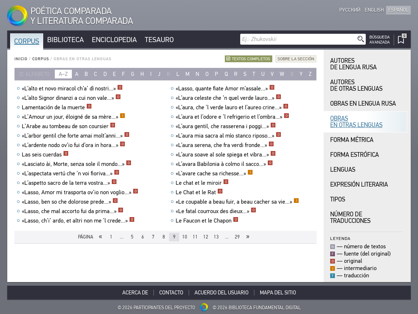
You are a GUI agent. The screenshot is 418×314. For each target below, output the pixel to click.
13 (216, 237)
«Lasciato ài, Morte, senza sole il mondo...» (76, 164)
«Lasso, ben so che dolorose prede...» (70, 202)
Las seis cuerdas (45, 154)
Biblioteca (65, 40)
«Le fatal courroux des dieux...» (216, 211)
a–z (63, 74)
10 (184, 237)
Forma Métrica (351, 140)
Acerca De (135, 292)
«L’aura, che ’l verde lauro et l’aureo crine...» (232, 107)
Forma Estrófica (354, 155)
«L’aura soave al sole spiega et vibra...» (226, 154)
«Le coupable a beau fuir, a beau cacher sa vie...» (237, 202)
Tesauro (159, 40)
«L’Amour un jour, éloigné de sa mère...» (73, 117)
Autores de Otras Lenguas (356, 85)
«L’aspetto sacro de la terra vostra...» (69, 183)
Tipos (337, 199)
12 (205, 237)
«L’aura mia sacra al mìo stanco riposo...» (228, 135)
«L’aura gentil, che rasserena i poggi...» (226, 126)
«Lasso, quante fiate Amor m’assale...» (225, 88)
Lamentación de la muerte (57, 107)
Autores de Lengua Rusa (353, 64)
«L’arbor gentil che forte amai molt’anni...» (76, 135)
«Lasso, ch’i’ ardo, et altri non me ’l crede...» (78, 220)
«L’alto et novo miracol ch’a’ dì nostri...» (72, 88)
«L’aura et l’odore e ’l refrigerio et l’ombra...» (232, 117)
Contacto (171, 292)
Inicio (21, 59)
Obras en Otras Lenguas (356, 122)
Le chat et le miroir (202, 183)
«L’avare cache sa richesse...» (214, 173)
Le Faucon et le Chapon (207, 220)
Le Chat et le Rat (199, 192)
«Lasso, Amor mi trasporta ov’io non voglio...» (80, 192)
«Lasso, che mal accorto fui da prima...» (72, 211)
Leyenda (340, 238)
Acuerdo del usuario (221, 292)
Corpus (26, 41)
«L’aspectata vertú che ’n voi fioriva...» (70, 173)
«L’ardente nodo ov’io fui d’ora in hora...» (73, 145)
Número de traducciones (350, 218)
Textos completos (251, 58)
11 (195, 237)
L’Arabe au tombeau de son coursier (68, 126)
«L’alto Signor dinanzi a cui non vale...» (71, 98)
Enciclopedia (114, 40)
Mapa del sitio (278, 292)
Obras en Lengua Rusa (363, 103)
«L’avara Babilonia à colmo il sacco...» (224, 164)
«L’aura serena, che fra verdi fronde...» (225, 145)
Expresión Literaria (359, 184)
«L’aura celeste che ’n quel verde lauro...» (228, 98)
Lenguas (342, 170)
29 (237, 237)
